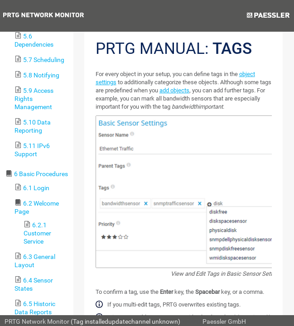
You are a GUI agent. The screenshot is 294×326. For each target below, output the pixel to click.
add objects (174, 90)
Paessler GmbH (224, 321)
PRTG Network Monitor (37, 321)
